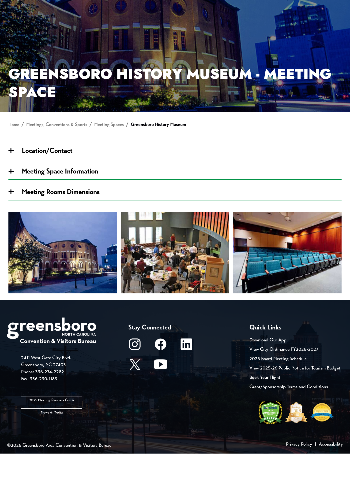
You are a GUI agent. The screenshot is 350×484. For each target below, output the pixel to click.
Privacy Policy (299, 474)
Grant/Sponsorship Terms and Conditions (288, 417)
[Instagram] (134, 377)
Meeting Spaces (109, 155)
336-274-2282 (49, 402)
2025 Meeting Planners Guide (51, 431)
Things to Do (198, 20)
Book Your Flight (264, 408)
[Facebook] (160, 377)
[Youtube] (160, 397)
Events (15, 4)
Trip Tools (47, 4)
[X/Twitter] (134, 397)
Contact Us (84, 4)
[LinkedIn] (186, 377)
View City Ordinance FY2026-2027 (283, 380)
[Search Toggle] (336, 20)
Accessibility (331, 474)
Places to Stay (67, 20)
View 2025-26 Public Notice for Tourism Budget (294, 398)
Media (157, 4)
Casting (184, 4)
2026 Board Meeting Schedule (278, 389)
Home (13, 155)
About (16, 20)
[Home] (137, 20)
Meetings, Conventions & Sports (279, 20)
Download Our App (267, 370)
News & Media (52, 443)
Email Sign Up (124, 4)
